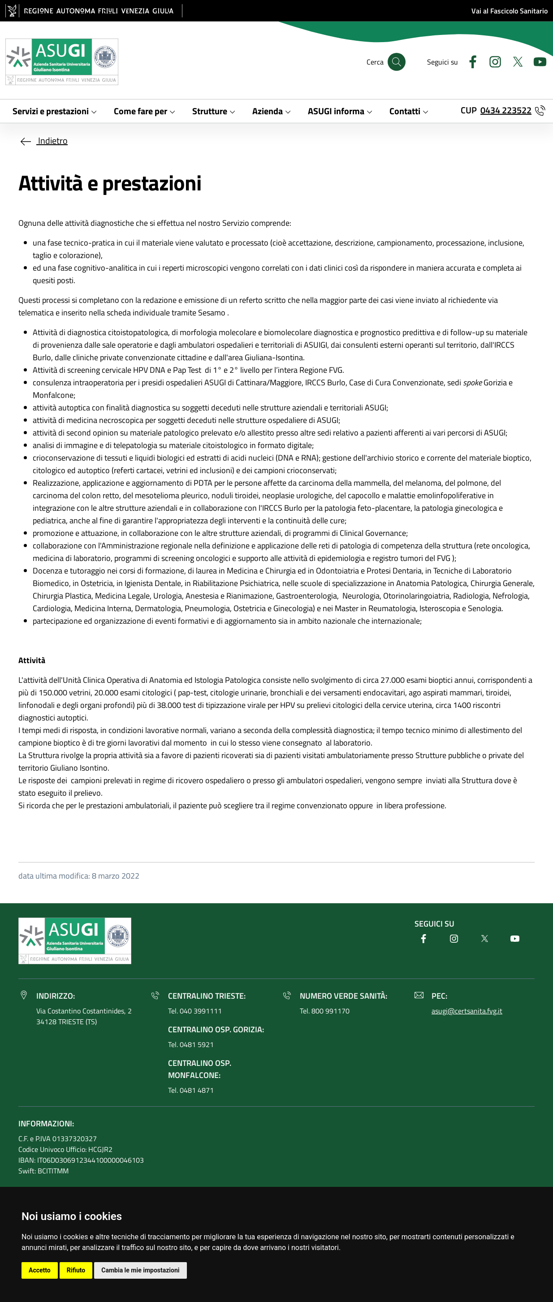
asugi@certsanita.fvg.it (467, 1010)
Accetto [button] (40, 1270)
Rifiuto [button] (76, 1270)
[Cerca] (397, 62)
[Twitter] (514, 61)
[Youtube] (536, 61)
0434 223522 (505, 110)
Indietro (43, 140)
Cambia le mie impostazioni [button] (140, 1270)
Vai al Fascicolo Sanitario (509, 10)
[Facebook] (469, 61)
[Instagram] (491, 61)
